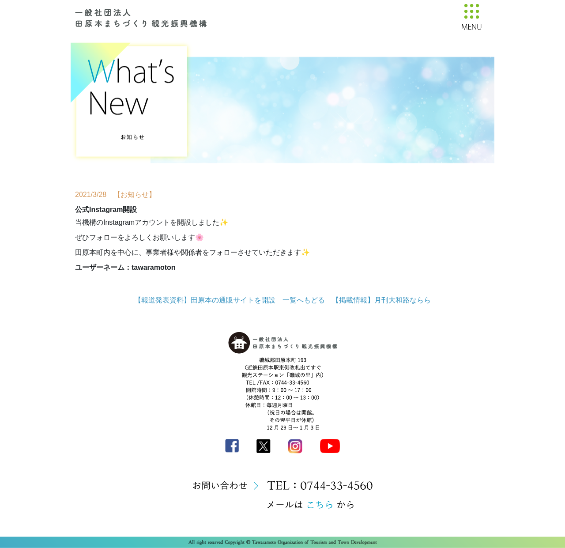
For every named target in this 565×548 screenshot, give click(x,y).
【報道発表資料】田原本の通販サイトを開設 (204, 300)
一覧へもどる (303, 300)
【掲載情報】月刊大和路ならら (381, 300)
